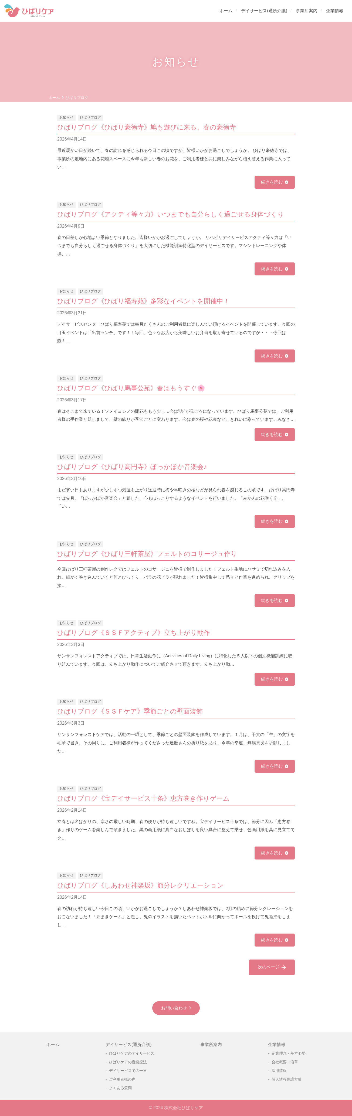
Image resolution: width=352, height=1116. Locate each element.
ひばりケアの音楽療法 (128, 1062)
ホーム (225, 10)
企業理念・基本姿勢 (289, 1053)
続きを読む (272, 182)
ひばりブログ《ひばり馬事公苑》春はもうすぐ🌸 (131, 388)
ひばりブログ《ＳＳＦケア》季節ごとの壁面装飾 (130, 711)
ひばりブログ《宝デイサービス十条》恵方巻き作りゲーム (143, 798)
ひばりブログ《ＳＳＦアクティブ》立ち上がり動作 (133, 632)
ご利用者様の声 (122, 1079)
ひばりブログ (90, 117)
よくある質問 (120, 1088)
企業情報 (334, 10)
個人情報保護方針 (287, 1079)
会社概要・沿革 (285, 1062)
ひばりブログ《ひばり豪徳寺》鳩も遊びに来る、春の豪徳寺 (146, 127)
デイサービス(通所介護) (264, 10)
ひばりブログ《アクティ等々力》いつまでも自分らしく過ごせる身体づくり (170, 214)
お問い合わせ (174, 1008)
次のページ (272, 967)
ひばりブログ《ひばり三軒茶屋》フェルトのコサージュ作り (147, 553)
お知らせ (66, 117)
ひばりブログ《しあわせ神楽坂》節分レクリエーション (140, 885)
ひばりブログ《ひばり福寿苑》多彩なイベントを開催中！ (143, 301)
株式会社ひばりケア (183, 1107)
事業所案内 (306, 10)
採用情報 (279, 1070)
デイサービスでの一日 (128, 1070)
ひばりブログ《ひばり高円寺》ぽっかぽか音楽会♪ (132, 466)
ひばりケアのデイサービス (131, 1053)
